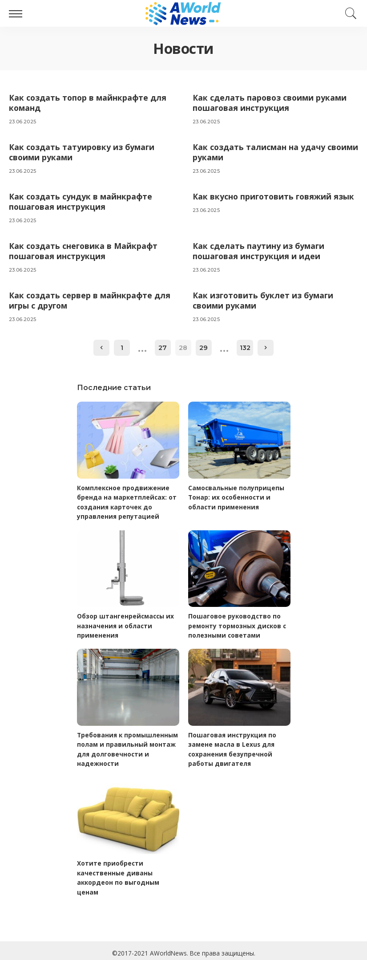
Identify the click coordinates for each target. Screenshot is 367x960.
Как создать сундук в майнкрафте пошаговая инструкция (81, 200)
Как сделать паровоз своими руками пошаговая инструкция (271, 102)
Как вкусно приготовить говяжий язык (275, 195)
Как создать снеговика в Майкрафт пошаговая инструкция (84, 249)
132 (245, 346)
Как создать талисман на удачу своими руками (259, 151)
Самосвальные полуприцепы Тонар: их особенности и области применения (237, 494)
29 (204, 346)
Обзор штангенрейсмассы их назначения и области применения (126, 622)
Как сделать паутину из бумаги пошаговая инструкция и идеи (259, 249)
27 (163, 346)
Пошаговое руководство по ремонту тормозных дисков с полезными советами (238, 622)
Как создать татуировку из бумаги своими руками (83, 151)
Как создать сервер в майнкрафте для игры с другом (90, 298)
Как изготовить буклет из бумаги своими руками (264, 298)
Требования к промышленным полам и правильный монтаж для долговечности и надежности (128, 745)
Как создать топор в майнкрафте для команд (89, 102)
